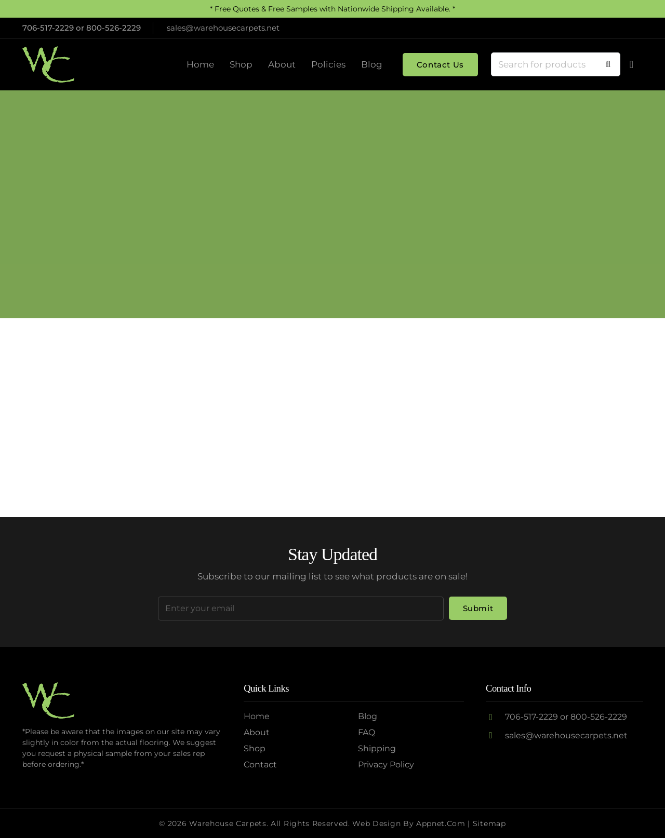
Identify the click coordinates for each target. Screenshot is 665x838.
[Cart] (631, 64)
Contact (260, 764)
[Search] (607, 64)
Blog (367, 716)
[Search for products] (555, 64)
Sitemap (489, 823)
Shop (254, 748)
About (257, 732)
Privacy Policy (386, 764)
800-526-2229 (113, 28)
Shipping (377, 748)
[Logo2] (48, 64)
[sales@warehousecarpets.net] (495, 735)
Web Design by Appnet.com (408, 823)
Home (257, 716)
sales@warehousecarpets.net (566, 735)
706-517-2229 (48, 28)
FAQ (366, 732)
